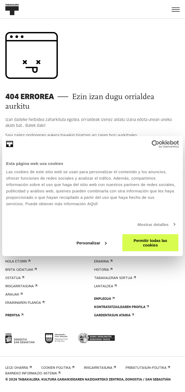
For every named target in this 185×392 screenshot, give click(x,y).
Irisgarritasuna (20, 286)
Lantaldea (105, 286)
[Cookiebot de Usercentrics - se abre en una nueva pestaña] (155, 144)
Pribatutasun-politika (147, 368)
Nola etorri (17, 261)
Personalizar (92, 242)
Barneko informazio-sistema (32, 373)
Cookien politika (57, 368)
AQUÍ (92, 203)
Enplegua (104, 299)
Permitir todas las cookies (150, 242)
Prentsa (13, 315)
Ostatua (14, 278)
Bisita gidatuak (20, 270)
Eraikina (102, 261)
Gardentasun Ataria (113, 315)
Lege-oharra (18, 368)
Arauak (13, 294)
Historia (102, 270)
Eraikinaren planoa (24, 303)
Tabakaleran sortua (114, 278)
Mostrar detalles (153, 224)
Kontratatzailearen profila (121, 307)
